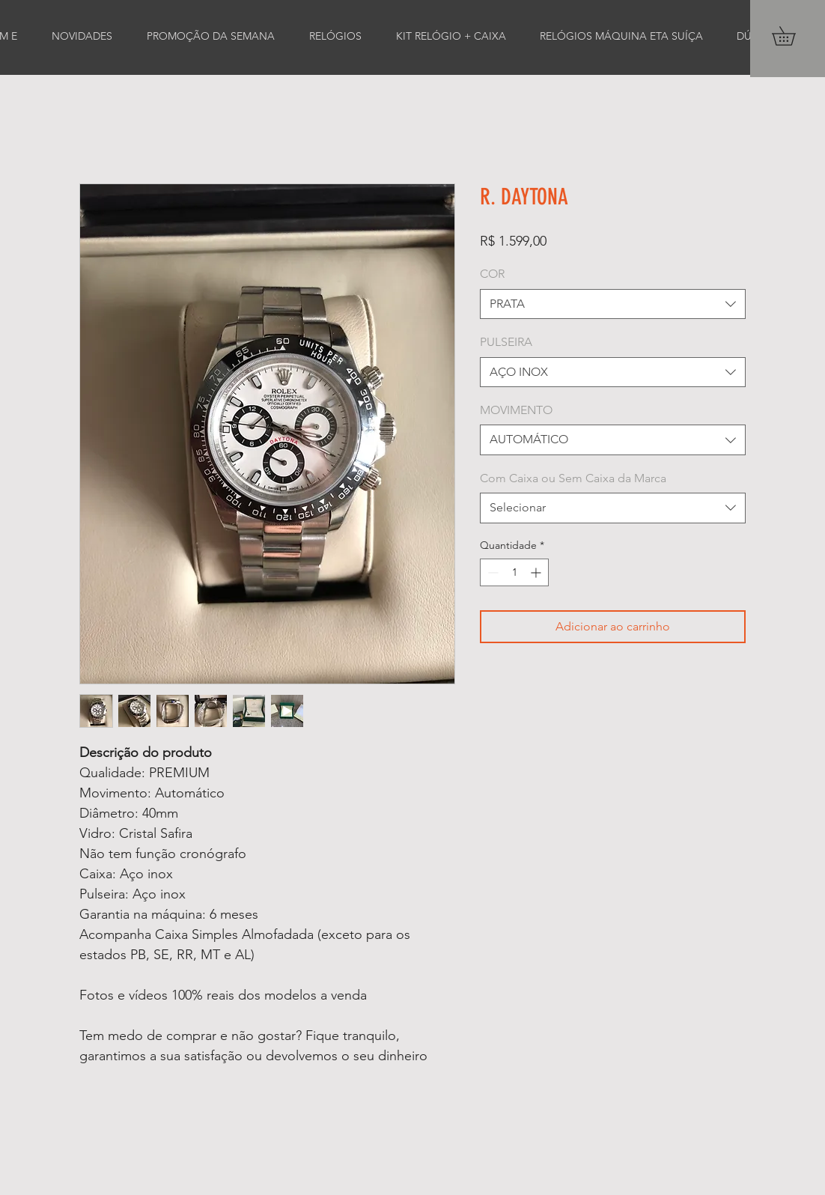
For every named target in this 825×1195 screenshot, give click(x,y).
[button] (793, 36)
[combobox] (613, 304)
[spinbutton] (514, 572)
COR (492, 274)
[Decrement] (491, 572)
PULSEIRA (506, 342)
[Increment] (537, 572)
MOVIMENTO (516, 410)
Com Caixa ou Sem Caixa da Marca (573, 478)
